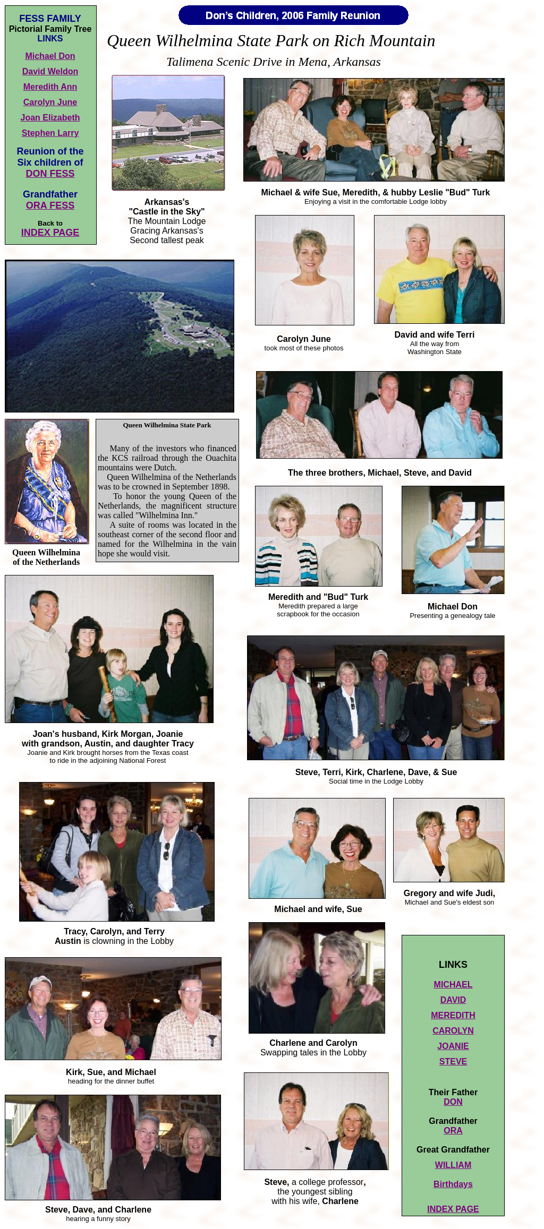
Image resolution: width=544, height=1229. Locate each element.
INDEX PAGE (50, 232)
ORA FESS (50, 205)
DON (453, 1101)
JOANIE (453, 1046)
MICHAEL (453, 984)
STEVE (453, 1061)
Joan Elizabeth (50, 117)
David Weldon (50, 71)
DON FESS (50, 173)
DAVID (453, 999)
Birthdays (453, 1184)
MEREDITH (453, 1015)
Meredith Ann (50, 86)
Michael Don (50, 56)
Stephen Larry (50, 132)
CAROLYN (453, 1030)
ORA (453, 1130)
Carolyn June (50, 102)
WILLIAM (453, 1165)
